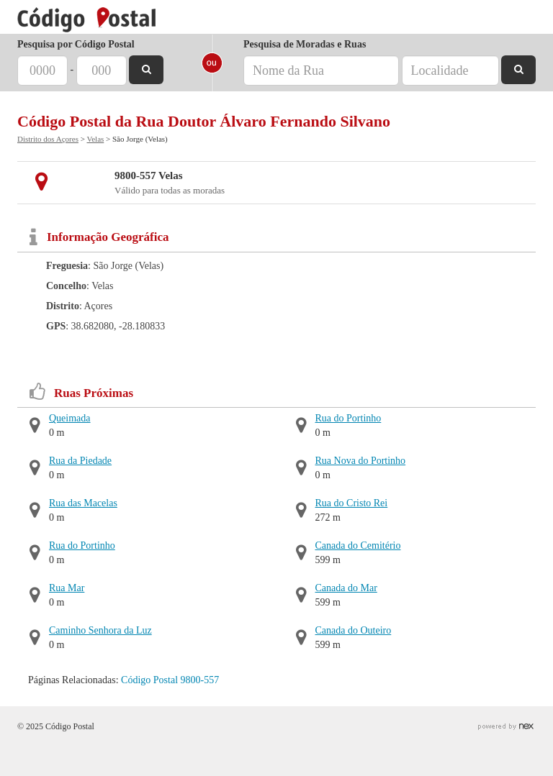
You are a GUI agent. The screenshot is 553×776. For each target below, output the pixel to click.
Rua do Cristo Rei (351, 503)
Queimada (70, 418)
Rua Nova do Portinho (360, 460)
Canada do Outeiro (353, 630)
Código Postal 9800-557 (170, 680)
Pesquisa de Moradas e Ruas (304, 44)
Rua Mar (66, 588)
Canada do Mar (346, 588)
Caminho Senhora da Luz (100, 630)
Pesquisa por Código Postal (76, 44)
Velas (95, 138)
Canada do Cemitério (358, 545)
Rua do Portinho (82, 545)
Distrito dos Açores (47, 138)
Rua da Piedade (80, 460)
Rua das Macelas (83, 503)
